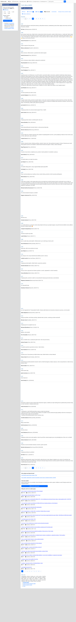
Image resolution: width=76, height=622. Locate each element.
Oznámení (30, 11)
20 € (13, 43)
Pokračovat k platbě (8, 52)
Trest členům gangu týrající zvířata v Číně (29, 504)
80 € (9, 45)
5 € (4, 43)
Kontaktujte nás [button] (43, 1)
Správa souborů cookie (27, 614)
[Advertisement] (47, 28)
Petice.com (3, 1)
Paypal (7, 48)
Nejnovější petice (22, 1)
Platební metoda (6, 47)
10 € (9, 43)
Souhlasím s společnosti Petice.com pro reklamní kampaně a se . (9, 57)
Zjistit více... (6, 41)
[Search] (56, 1)
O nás (24, 615)
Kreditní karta (8, 49)
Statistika (54, 11)
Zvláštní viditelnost (26, 13)
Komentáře (47, 11)
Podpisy (39, 11)
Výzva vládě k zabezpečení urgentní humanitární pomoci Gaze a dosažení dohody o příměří (38, 507)
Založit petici (15, 1)
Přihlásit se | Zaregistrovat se (33, 1)
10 (40, 18)
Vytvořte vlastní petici (34, 515)
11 (42, 18)
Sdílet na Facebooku (26, 8)
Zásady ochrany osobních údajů (64, 11)
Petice (23, 11)
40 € (5, 45)
